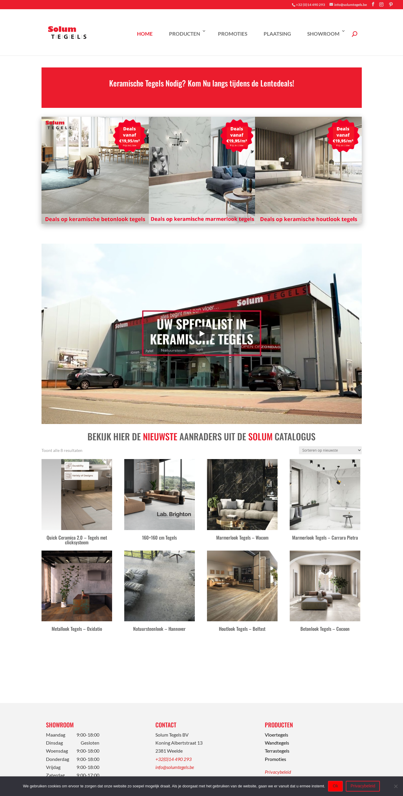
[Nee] (396, 786)
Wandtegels (277, 742)
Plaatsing (277, 34)
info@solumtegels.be (174, 767)
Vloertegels (276, 734)
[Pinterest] (391, 4)
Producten (184, 34)
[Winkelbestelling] (330, 450)
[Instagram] (381, 4)
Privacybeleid (278, 772)
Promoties (232, 34)
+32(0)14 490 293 (173, 759)
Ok (335, 786)
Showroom (323, 34)
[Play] (202, 334)
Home (145, 34)
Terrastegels (277, 751)
